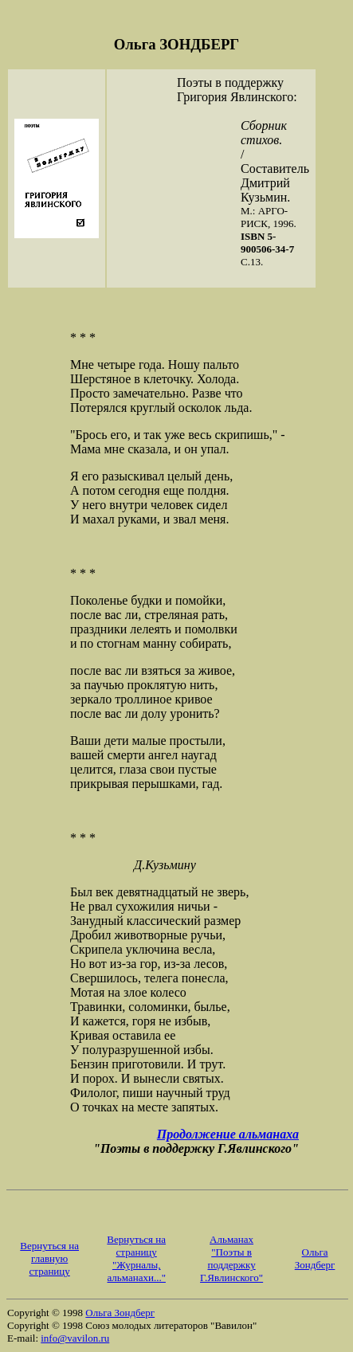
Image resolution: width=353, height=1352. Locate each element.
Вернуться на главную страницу (49, 1258)
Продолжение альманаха (228, 1134)
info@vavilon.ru (75, 1338)
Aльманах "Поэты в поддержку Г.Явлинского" (231, 1258)
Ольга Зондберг (315, 1258)
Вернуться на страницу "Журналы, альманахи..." (136, 1258)
